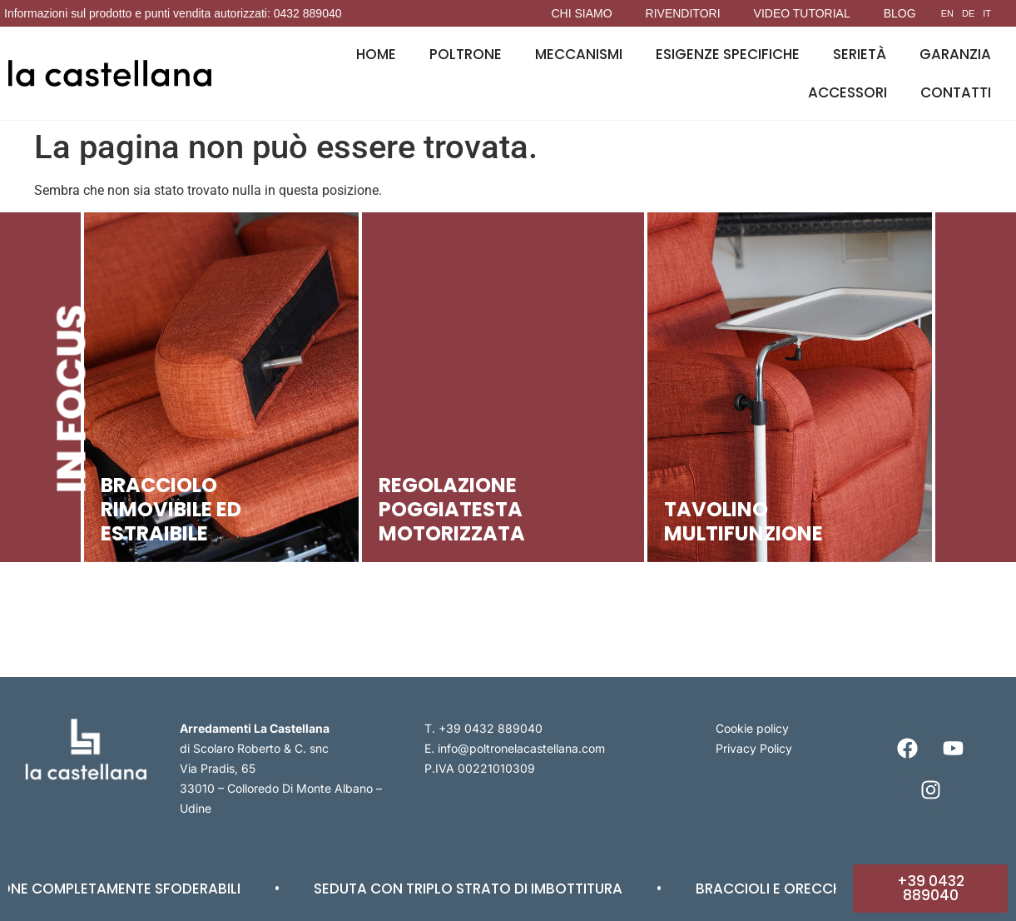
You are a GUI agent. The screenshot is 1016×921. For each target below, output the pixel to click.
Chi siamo (581, 13)
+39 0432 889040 (491, 728)
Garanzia (955, 54)
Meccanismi (578, 54)
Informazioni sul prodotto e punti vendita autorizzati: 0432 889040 (173, 13)
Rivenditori (683, 13)
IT (987, 13)
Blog (900, 13)
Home (376, 54)
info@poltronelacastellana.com (521, 748)
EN (947, 13)
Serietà (859, 54)
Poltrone (465, 54)
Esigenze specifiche (728, 54)
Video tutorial (802, 13)
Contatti (955, 92)
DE (968, 13)
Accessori (847, 92)
